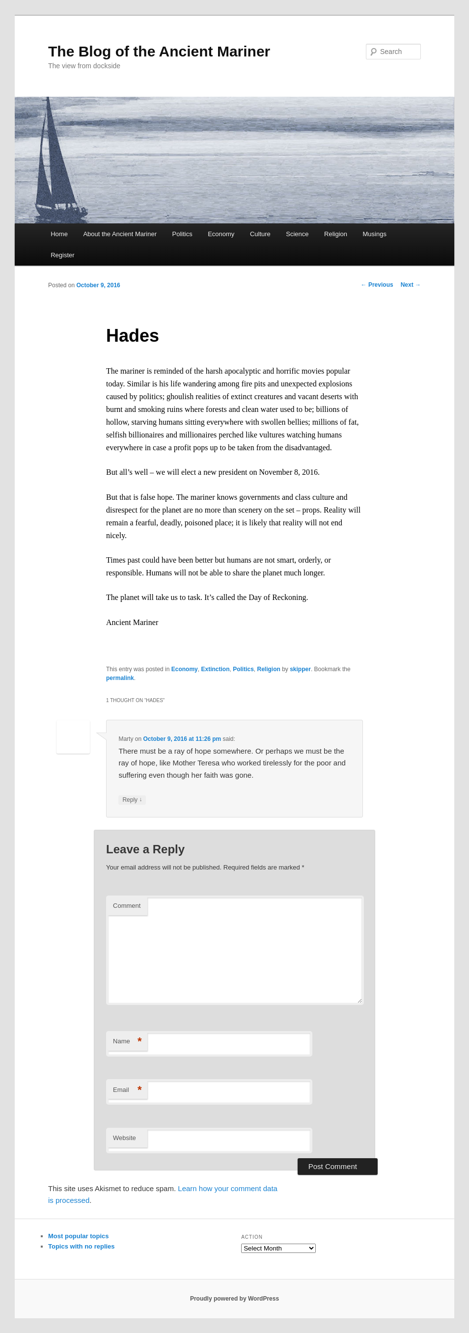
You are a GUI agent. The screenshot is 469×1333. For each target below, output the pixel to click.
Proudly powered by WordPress (234, 1298)
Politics (182, 234)
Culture (260, 234)
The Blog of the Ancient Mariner (159, 51)
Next (411, 284)
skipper (300, 669)
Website (124, 1138)
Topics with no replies (81, 1246)
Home (59, 234)
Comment (126, 905)
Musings (374, 234)
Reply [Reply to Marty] (132, 800)
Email (127, 1090)
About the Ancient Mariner (120, 234)
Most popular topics (78, 1236)
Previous (377, 284)
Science (297, 234)
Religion (335, 234)
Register (62, 255)
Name (127, 1041)
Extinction (215, 669)
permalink (120, 678)
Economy (221, 234)
